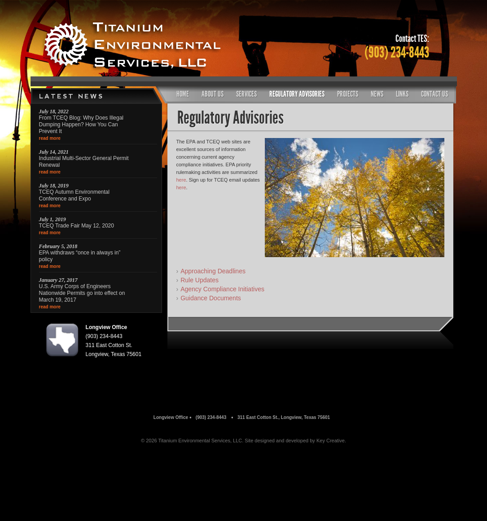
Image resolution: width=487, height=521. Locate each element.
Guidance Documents (210, 298)
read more (50, 138)
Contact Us (434, 94)
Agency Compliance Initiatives (222, 289)
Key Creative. (331, 440)
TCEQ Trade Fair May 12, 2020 (76, 226)
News (377, 94)
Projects (347, 94)
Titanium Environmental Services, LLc (142, 45)
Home (182, 94)
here (181, 180)
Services (246, 94)
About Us (213, 94)
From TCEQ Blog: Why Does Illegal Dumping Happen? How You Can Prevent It (81, 124)
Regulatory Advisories (297, 94)
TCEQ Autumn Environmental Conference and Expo (74, 195)
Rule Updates (199, 280)
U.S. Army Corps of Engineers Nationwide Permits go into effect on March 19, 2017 (82, 293)
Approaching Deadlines (213, 271)
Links (402, 94)
